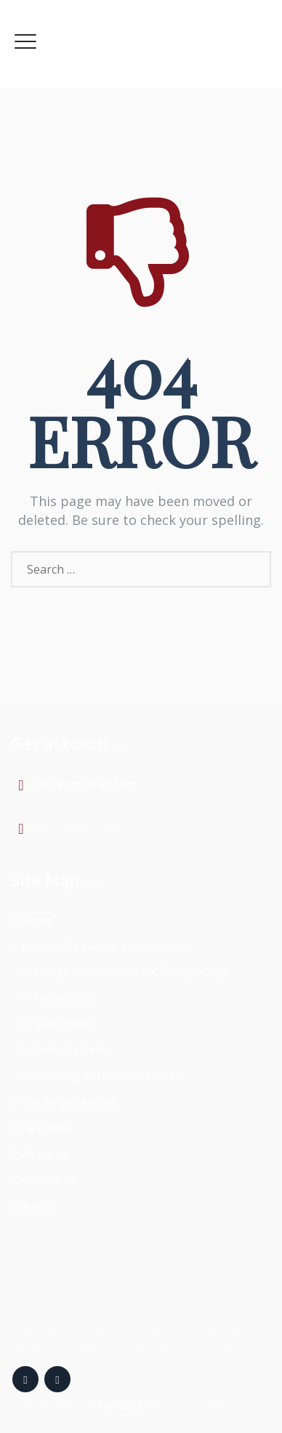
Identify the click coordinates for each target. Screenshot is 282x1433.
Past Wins (47, 1127)
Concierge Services (69, 1101)
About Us (45, 1154)
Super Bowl (61, 1023)
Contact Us (49, 1180)
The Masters (65, 997)
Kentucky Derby (73, 1049)
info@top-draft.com (87, 783)
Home (37, 920)
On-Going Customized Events (107, 1075)
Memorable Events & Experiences (107, 946)
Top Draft (120, 1405)
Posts (37, 1206)
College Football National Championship (130, 970)
